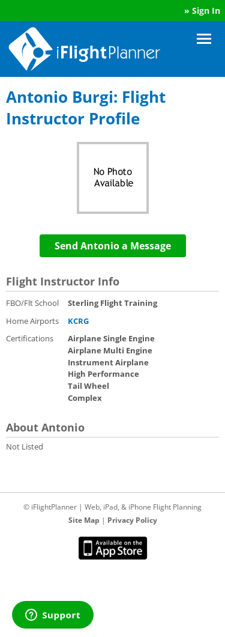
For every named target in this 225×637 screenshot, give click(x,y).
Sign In (206, 10)
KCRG (78, 320)
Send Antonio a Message (113, 245)
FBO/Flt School (32, 302)
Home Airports (32, 320)
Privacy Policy (132, 520)
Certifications (29, 338)
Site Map (84, 520)
